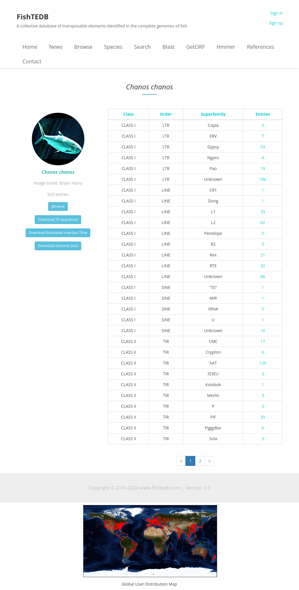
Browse (83, 46)
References (260, 46)
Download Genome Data (58, 245)
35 (262, 417)
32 (262, 265)
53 (262, 147)
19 (262, 168)
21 (262, 255)
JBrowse (58, 206)
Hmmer (226, 46)
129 (262, 363)
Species (113, 46)
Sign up (276, 23)
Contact (31, 61)
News (55, 46)
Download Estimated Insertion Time (58, 232)
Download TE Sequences (58, 219)
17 (262, 341)
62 (262, 222)
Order (166, 114)
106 (262, 179)
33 (262, 211)
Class (128, 114)
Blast (168, 46)
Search (142, 46)
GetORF (195, 46)
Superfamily (213, 114)
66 (262, 276)
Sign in (276, 13)
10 (262, 330)
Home (29, 46)
